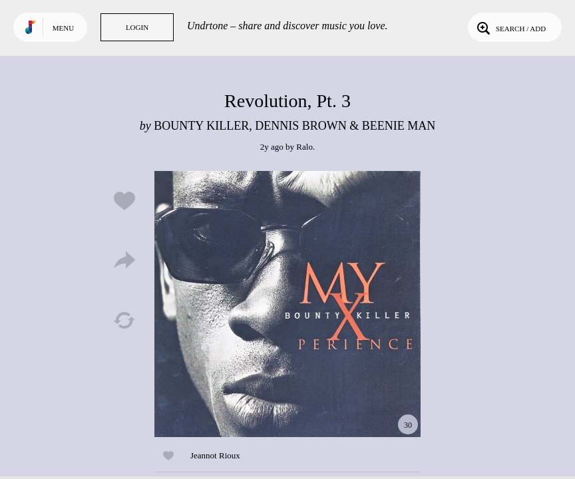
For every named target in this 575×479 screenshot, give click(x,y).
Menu (63, 28)
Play (287, 304)
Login (137, 27)
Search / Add (510, 27)
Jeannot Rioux (215, 455)
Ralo (304, 147)
